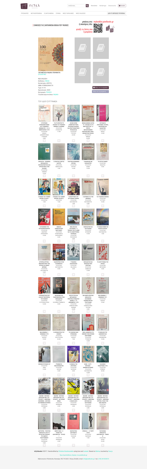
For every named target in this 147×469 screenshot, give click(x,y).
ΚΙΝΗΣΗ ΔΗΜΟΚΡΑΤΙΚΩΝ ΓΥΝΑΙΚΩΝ (44, 135)
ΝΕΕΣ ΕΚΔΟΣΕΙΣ (80, 13)
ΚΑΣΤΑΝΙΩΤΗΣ (73, 202)
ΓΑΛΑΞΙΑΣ (73, 436)
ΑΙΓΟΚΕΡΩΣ (88, 232)
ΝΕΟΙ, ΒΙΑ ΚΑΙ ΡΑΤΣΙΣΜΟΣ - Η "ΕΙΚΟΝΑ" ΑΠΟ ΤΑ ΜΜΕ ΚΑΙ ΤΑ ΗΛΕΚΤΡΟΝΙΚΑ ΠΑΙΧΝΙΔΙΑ (73, 230)
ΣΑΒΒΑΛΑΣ (88, 268)
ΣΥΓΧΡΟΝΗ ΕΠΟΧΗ (44, 302)
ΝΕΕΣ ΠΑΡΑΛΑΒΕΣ (68, 13)
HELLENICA (73, 267)
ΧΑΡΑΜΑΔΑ (44, 406)
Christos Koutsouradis (65, 451)
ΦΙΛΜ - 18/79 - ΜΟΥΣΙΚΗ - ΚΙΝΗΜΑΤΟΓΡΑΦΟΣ (88, 365)
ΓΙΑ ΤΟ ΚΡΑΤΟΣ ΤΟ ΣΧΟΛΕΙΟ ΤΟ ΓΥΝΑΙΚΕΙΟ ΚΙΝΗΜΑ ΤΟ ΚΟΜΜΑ (59, 124)
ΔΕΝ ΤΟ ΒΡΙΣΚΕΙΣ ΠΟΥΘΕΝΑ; (116, 13)
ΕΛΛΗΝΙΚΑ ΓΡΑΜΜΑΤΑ (59, 302)
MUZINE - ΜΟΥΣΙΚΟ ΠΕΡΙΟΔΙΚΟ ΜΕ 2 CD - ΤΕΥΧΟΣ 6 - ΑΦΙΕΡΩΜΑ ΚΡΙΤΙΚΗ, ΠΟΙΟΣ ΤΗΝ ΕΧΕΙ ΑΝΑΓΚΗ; (103, 399)
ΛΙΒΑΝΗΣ (44, 171)
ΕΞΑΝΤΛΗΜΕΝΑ (49, 13)
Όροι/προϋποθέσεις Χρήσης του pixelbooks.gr (73, 455)
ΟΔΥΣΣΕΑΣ (73, 369)
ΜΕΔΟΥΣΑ (102, 165)
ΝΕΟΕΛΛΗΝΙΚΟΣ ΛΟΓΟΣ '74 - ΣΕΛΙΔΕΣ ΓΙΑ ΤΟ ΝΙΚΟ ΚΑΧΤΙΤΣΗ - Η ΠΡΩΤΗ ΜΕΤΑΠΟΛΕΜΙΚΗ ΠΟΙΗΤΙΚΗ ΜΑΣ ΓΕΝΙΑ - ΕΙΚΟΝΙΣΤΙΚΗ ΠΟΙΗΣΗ (88, 128)
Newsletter (94, 5)
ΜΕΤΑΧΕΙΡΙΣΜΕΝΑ (36, 13)
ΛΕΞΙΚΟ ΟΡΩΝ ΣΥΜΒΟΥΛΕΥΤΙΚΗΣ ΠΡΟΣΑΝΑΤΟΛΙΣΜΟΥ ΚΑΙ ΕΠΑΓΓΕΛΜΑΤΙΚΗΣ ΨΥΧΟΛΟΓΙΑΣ (73, 126)
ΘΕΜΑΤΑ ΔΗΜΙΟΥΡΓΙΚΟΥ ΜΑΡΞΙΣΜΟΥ (59, 228)
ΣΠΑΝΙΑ (58, 13)
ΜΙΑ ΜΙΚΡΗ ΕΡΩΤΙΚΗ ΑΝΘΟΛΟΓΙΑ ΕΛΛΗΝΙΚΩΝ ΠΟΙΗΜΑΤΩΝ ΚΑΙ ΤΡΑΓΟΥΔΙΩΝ (88, 299)
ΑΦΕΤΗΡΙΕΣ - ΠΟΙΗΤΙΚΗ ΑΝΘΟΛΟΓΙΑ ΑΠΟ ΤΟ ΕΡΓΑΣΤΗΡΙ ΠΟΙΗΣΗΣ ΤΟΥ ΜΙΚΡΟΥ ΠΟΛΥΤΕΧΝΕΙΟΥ (44, 434)
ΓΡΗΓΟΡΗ (73, 133)
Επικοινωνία (112, 5)
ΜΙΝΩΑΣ (88, 136)
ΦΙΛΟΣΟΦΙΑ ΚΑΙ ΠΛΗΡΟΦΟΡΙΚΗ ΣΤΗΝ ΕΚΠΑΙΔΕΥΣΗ (58, 297)
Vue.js (110, 451)
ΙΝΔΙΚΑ (55, 94)
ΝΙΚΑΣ (47, 81)
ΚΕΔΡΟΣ (103, 300)
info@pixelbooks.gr (88, 459)
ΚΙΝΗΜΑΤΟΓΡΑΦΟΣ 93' (44, 364)
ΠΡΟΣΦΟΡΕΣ (24, 13)
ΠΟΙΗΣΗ (49, 92)
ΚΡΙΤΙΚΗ (73, 166)
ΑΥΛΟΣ (102, 439)
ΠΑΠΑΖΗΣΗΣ (73, 237)
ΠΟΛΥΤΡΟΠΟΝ (59, 337)
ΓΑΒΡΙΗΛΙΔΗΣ (58, 166)
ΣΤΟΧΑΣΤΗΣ (59, 130)
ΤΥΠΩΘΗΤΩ (88, 339)
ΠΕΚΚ (44, 367)
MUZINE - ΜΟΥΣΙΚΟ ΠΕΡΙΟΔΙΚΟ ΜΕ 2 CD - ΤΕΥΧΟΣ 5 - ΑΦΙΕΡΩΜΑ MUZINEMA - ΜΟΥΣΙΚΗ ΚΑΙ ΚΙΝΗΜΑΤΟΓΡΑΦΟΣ (44, 399)
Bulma (98, 451)
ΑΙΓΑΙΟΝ (59, 369)
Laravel (86, 451)
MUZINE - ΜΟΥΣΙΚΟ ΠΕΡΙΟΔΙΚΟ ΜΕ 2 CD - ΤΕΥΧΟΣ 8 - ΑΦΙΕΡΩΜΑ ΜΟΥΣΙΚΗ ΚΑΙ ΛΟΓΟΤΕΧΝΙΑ (88, 399)
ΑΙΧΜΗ (88, 166)
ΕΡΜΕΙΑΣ (102, 369)
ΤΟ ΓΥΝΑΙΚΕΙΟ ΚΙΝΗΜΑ (103, 196)
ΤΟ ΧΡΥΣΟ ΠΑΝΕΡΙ (102, 161)
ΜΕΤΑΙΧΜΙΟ (103, 267)
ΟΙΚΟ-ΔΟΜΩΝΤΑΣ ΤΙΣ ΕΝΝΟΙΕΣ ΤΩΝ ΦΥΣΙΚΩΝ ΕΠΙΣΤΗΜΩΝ (88, 334)
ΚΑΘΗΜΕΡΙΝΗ (102, 337)
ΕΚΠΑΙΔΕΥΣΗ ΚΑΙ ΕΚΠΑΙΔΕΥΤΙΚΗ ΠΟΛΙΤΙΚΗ (88, 263)
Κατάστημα (103, 5)
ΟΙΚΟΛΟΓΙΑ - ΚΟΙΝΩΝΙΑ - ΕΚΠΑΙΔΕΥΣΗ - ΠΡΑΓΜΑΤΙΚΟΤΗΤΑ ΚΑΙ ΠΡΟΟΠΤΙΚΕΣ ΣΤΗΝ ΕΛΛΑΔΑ (44, 165)
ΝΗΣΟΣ (103, 131)
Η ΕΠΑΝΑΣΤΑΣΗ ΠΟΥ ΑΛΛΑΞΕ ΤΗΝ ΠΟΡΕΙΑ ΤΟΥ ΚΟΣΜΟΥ (44, 297)
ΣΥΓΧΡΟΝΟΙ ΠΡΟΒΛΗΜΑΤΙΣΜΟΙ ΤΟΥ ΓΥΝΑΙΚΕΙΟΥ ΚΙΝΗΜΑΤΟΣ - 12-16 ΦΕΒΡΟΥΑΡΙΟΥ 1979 (44, 126)
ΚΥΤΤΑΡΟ (102, 200)
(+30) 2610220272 (103, 459)
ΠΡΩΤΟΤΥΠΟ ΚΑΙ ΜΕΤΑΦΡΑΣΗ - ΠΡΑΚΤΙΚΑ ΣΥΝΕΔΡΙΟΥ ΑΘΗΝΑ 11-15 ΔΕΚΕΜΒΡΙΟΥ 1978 (73, 299)
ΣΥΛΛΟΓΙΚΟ (42, 74)
